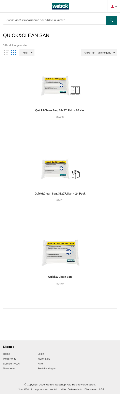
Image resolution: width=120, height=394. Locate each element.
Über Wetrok (25, 389)
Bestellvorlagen (47, 368)
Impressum (40, 389)
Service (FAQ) (11, 363)
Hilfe (40, 363)
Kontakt (53, 389)
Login (41, 353)
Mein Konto (9, 358)
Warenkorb (44, 358)
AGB (101, 389)
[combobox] (99, 52)
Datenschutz (75, 389)
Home (6, 353)
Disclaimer (91, 389)
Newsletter (9, 368)
